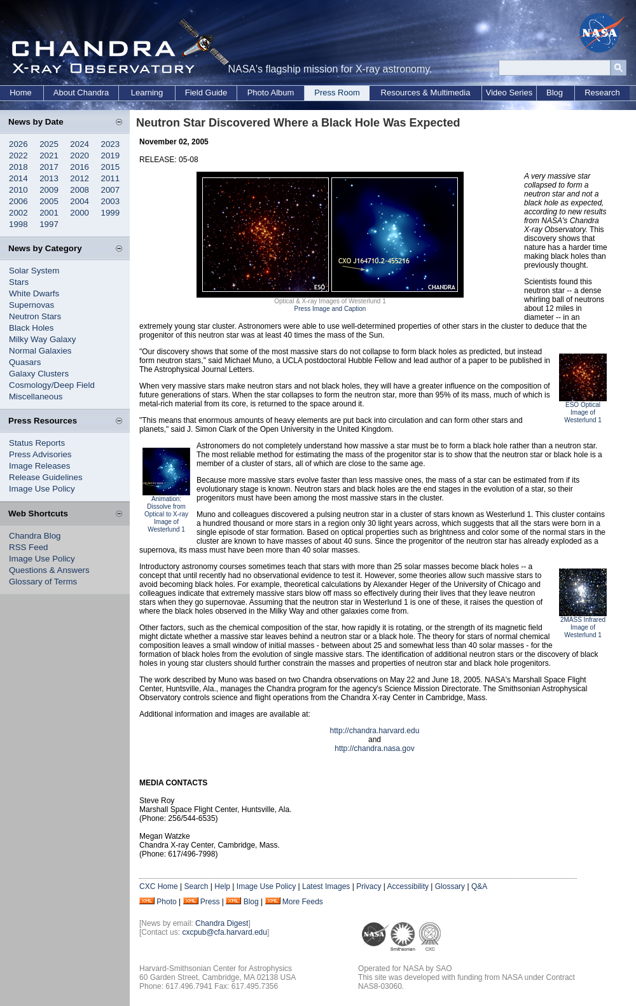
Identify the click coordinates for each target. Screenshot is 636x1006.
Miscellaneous (35, 396)
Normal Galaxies (40, 350)
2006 (18, 201)
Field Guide (206, 92)
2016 (79, 167)
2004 (79, 201)
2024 (79, 144)
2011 (110, 178)
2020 (79, 155)
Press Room (337, 92)
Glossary (450, 886)
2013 (49, 178)
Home (21, 92)
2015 (110, 167)
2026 (18, 144)
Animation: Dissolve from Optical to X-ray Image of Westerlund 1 (166, 514)
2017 (49, 167)
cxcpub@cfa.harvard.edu (224, 932)
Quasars (25, 362)
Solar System (34, 270)
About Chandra (81, 92)
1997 (49, 224)
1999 (110, 212)
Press (210, 901)
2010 (18, 190)
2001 (49, 212)
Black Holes (31, 328)
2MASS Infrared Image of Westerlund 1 (582, 627)
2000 (79, 212)
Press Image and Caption (330, 308)
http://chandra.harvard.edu (375, 730)
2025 (49, 144)
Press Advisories (40, 454)
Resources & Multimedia (426, 92)
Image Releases (39, 466)
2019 (110, 155)
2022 (18, 155)
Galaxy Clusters (39, 373)
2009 (49, 190)
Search (196, 886)
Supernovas (31, 305)
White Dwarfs (34, 293)
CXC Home (158, 886)
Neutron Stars (35, 316)
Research (602, 92)
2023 (110, 144)
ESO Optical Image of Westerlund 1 (583, 412)
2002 (18, 212)
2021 (49, 155)
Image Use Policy (42, 488)
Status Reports (37, 443)
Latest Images (326, 886)
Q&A (479, 886)
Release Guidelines (46, 477)
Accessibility (408, 886)
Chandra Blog (35, 536)
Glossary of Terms (43, 581)
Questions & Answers (49, 570)
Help (222, 886)
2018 (18, 167)
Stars (19, 282)
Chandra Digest (221, 923)
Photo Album (270, 92)
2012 (79, 178)
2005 (49, 201)
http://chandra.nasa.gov (374, 748)
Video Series (509, 92)
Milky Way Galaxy (42, 339)
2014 (18, 178)
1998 (18, 224)
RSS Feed (28, 547)
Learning (147, 92)
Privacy (368, 886)
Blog (554, 92)
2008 (79, 190)
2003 (110, 201)
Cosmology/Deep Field (52, 385)
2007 (110, 190)
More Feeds (302, 901)
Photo (166, 901)
